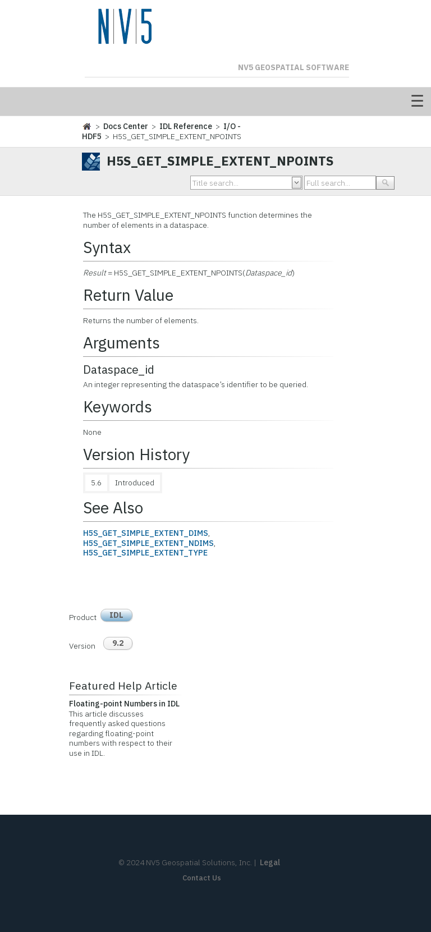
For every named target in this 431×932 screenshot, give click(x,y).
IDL (116, 615)
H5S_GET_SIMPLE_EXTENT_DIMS (145, 533)
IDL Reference (185, 126)
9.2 (117, 643)
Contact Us (201, 878)
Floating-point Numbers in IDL (124, 704)
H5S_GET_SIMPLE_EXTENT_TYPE (145, 553)
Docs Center (125, 126)
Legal (270, 862)
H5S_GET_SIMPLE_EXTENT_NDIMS (148, 543)
